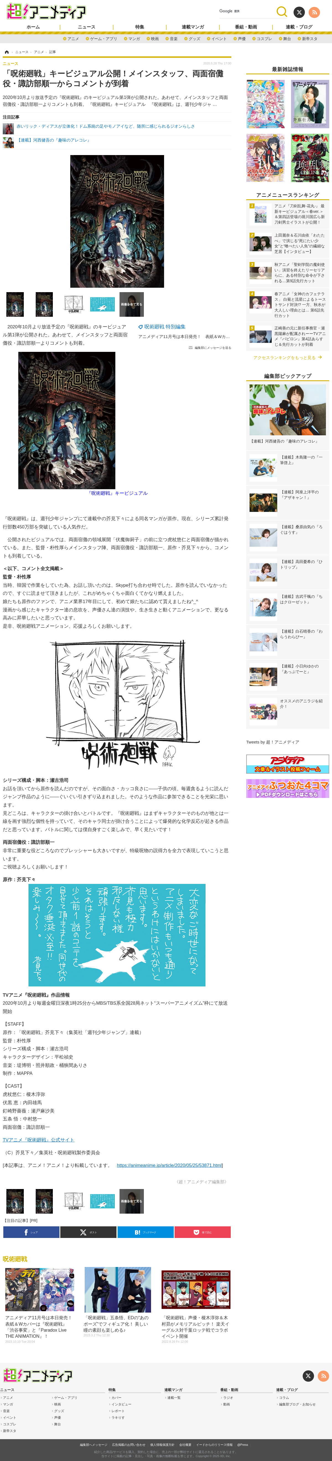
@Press (242, 1444)
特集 (139, 27)
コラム (284, 1398)
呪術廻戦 (15, 1259)
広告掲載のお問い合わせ (129, 1444)
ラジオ (228, 1398)
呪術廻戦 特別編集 (165, 326)
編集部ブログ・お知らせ (297, 1404)
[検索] (248, 11)
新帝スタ (310, 38)
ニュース (86, 27)
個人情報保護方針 (162, 1444)
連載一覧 (174, 1398)
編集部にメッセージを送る (213, 347)
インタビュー (121, 1404)
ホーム (33, 27)
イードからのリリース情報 (214, 1444)
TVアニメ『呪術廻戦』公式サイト (38, 1139)
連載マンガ (193, 27)
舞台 (287, 38)
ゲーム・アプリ (103, 38)
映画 (155, 38)
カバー (116, 1398)
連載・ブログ (299, 27)
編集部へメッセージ (93, 1444)
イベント (219, 38)
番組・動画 (246, 27)
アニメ (73, 38)
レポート (118, 1411)
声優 (242, 38)
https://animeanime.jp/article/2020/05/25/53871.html (169, 1165)
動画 (226, 1404)
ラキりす (118, 1418)
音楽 (174, 38)
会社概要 (185, 1444)
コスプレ (264, 38)
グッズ (194, 38)
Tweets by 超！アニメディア (272, 742)
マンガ (134, 38)
